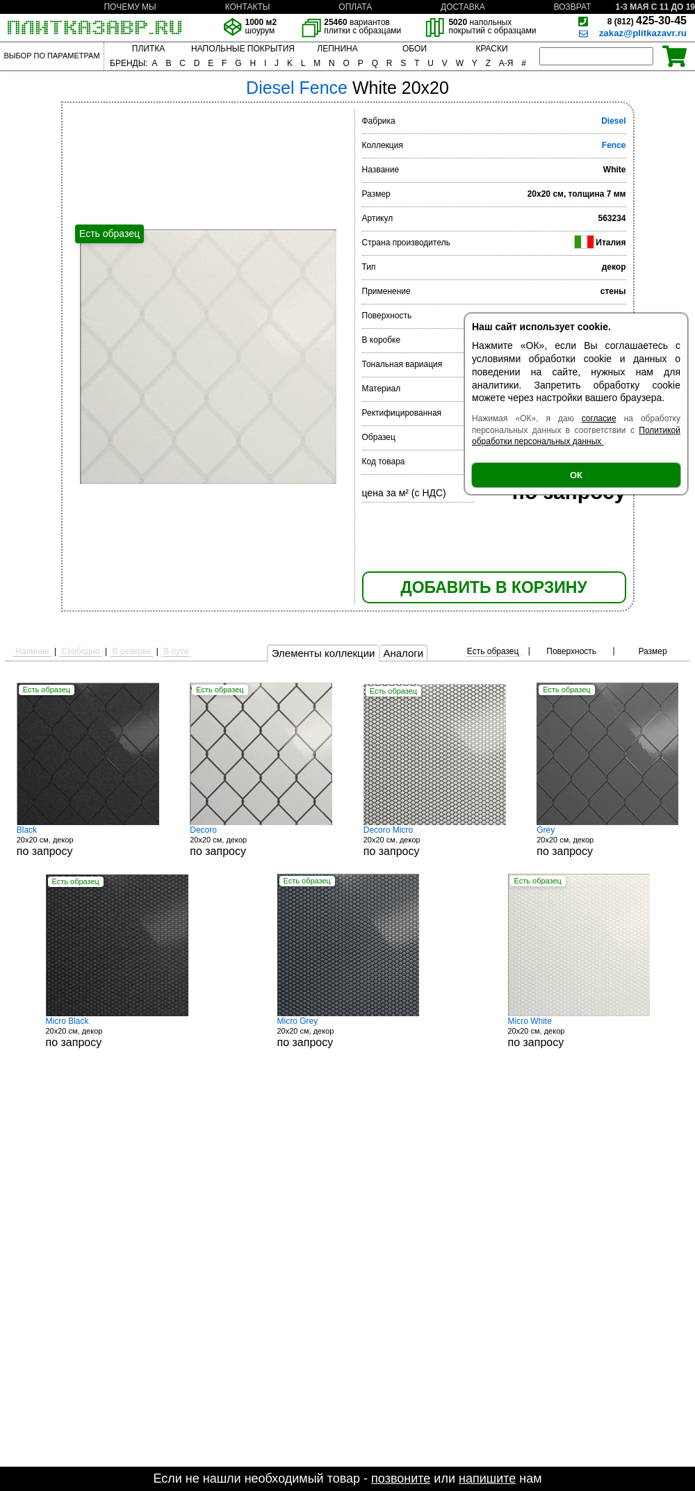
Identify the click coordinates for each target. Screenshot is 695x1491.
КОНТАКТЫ (247, 7)
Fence (614, 145)
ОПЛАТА (355, 7)
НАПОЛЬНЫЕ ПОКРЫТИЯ (243, 49)
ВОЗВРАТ (572, 7)
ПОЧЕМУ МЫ (130, 7)
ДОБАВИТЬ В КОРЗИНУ (493, 587)
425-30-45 (647, 20)
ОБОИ (414, 49)
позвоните (400, 1478)
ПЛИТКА (148, 49)
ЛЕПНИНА (337, 49)
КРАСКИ (491, 49)
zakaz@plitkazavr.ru (643, 33)
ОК (576, 475)
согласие (599, 418)
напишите (487, 1478)
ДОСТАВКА (463, 7)
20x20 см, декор (88, 841)
